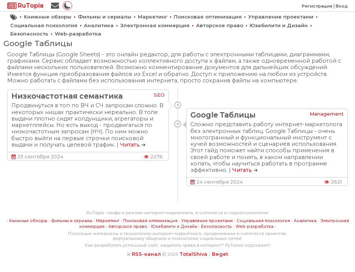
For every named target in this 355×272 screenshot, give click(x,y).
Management (327, 114)
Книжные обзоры (47, 17)
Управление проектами (280, 17)
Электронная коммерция (155, 25)
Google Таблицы (223, 114)
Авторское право (219, 25)
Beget (220, 254)
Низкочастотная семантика (67, 95)
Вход (342, 6)
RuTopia (25, 5)
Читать (130, 144)
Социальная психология (43, 25)
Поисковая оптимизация (208, 17)
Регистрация (317, 6)
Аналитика (99, 25)
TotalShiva (193, 254)
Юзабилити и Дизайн (279, 25)
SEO (159, 95)
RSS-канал (146, 254)
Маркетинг (152, 17)
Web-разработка (78, 34)
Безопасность (29, 34)
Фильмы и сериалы (104, 17)
